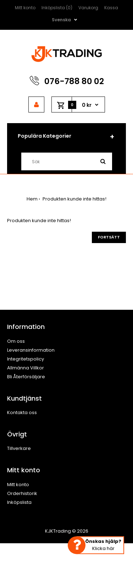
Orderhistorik (22, 493)
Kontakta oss (22, 412)
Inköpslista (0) (56, 8)
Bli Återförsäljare (26, 376)
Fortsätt (109, 237)
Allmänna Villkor (25, 367)
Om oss (16, 341)
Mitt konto (25, 8)
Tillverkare (19, 448)
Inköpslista (19, 502)
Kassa (111, 8)
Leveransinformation (31, 350)
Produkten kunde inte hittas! (73, 199)
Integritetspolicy (25, 359)
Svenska (61, 20)
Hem (32, 199)
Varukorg (88, 8)
